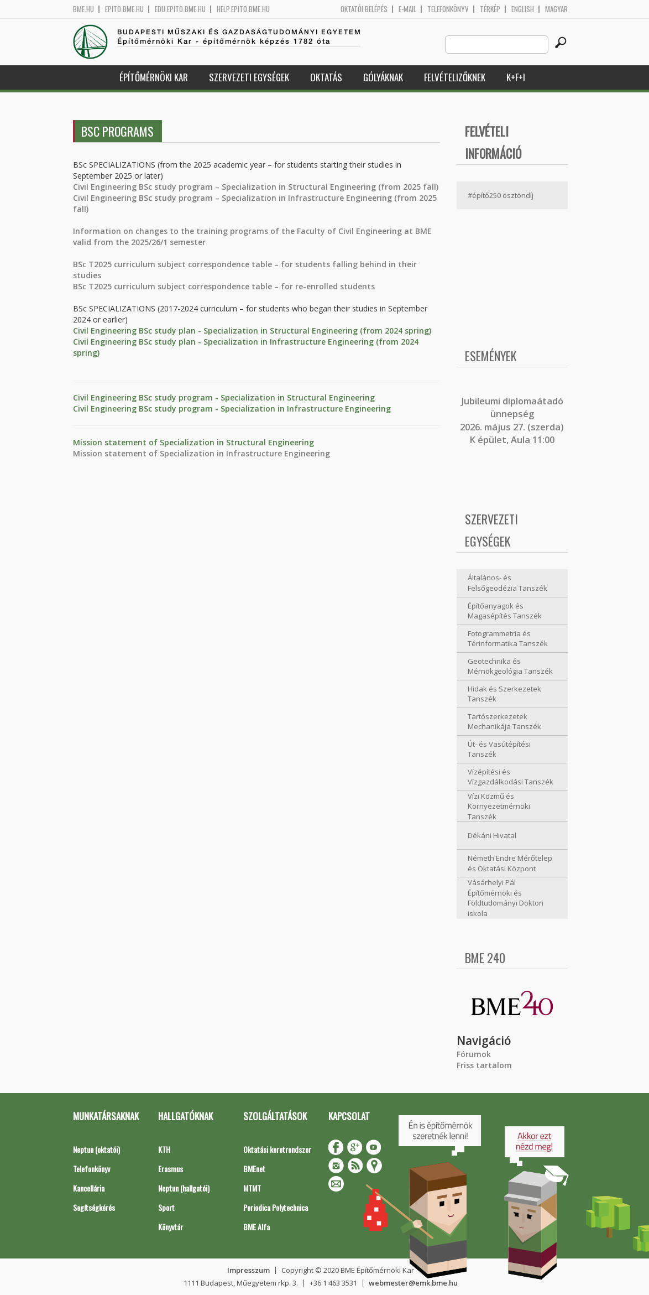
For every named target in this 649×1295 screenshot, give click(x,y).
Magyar (556, 9)
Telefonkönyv (448, 9)
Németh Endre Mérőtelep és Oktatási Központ (510, 863)
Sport (166, 1207)
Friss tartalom (484, 1065)
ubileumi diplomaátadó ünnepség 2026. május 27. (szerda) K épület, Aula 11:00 (512, 420)
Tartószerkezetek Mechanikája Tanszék (504, 721)
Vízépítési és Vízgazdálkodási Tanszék (510, 777)
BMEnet (254, 1168)
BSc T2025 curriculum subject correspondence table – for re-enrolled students (224, 286)
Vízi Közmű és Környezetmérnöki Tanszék (499, 806)
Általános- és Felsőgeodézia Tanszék (507, 583)
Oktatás (326, 77)
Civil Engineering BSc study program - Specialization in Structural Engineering (224, 397)
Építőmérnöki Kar (153, 77)
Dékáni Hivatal (492, 835)
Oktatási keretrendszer (277, 1149)
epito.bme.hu (124, 9)
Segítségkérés (94, 1207)
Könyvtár (170, 1226)
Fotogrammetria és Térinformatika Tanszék (508, 638)
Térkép (490, 9)
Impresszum (248, 1270)
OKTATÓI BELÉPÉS (364, 9)
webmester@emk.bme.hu (413, 1283)
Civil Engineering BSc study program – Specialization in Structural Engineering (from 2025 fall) (255, 186)
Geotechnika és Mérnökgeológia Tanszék (510, 666)
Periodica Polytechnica (275, 1207)
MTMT (252, 1188)
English (522, 9)
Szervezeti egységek (249, 77)
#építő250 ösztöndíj (500, 195)
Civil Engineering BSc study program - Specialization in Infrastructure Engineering (232, 408)
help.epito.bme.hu (243, 9)
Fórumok (474, 1054)
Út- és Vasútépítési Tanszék (499, 749)
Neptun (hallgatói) (184, 1188)
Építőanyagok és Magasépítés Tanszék (505, 611)
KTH (164, 1149)
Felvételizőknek (454, 77)
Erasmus (170, 1168)
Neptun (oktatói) (96, 1149)
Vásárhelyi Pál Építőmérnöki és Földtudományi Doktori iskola (505, 897)
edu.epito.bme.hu (180, 9)
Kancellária (88, 1188)
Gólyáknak (383, 77)
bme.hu (83, 9)
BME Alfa (256, 1226)
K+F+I (515, 77)
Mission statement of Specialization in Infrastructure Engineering (201, 453)
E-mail (407, 9)
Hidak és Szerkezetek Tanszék (504, 694)
